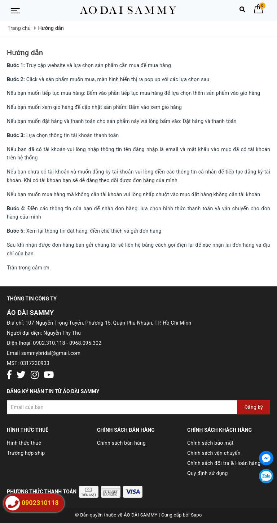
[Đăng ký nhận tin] (138, 407)
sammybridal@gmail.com (51, 353)
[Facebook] (9, 375)
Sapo (196, 515)
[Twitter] (21, 375)
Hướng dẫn (25, 52)
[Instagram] (35, 375)
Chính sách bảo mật (210, 443)
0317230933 (34, 363)
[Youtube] (49, 375)
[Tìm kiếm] (242, 11)
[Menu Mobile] (15, 10)
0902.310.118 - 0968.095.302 (67, 343)
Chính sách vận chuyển (214, 453)
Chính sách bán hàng (121, 443)
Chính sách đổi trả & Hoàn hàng (223, 463)
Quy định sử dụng (207, 473)
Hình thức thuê (24, 443)
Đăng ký (253, 407)
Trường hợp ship (26, 453)
